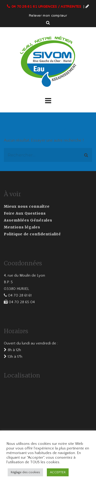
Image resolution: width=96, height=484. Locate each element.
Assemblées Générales (28, 220)
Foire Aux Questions (25, 213)
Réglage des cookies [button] (25, 472)
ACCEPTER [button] (58, 472)
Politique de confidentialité (32, 234)
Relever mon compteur (48, 16)
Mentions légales (22, 227)
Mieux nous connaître (27, 206)
